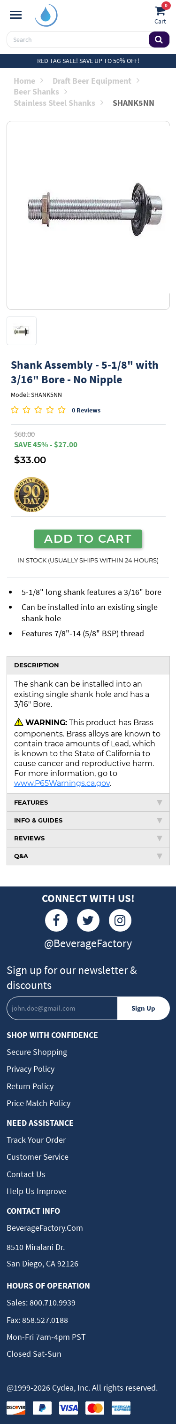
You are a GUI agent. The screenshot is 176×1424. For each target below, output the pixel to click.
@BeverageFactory (88, 943)
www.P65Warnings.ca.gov (62, 783)
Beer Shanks (40, 91)
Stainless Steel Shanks (58, 102)
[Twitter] (88, 920)
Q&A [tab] (88, 856)
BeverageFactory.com (45, 1227)
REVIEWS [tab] (88, 838)
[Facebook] (56, 920)
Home (28, 80)
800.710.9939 (52, 1302)
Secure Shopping (37, 1051)
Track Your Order (36, 1139)
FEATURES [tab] (88, 802)
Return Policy (30, 1086)
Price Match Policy (38, 1103)
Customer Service (38, 1156)
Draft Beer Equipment (96, 80)
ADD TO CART (87, 538)
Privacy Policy (30, 1068)
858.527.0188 (44, 1319)
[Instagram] (120, 920)
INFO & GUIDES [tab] (88, 820)
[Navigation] (16, 15)
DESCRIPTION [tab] (36, 665)
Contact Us (26, 1174)
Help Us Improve (36, 1191)
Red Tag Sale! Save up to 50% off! (88, 60)
